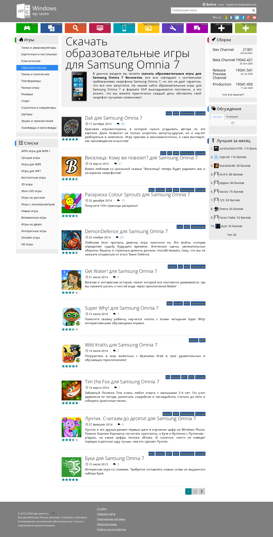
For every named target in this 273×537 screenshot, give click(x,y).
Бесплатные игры (33, 177)
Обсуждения (226, 108)
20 (122, 237)
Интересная (187, 113)
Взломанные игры (34, 217)
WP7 (169, 190)
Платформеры (31, 81)
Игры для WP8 (31, 164)
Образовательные (34, 68)
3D (167, 377)
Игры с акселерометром (38, 204)
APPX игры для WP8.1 (36, 151)
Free (169, 113)
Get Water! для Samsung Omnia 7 (121, 271)
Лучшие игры (30, 158)
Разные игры (30, 88)
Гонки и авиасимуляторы (38, 48)
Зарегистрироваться (241, 4)
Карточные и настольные (39, 54)
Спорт (25, 101)
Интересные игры (34, 231)
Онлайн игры (30, 237)
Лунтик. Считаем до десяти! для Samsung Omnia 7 (140, 418)
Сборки (221, 39)
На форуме (232, 116)
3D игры (27, 184)
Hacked (160, 190)
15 (123, 200)
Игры (26, 39)
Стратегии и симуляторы (38, 107)
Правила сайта (106, 514)
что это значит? (233, 94)
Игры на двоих (31, 224)
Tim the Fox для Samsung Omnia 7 (122, 381)
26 (123, 124)
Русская (200, 113)
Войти (209, 4)
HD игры (27, 244)
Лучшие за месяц (231, 140)
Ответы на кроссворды (111, 529)
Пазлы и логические (35, 74)
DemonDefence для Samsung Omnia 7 (126, 231)
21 (120, 164)
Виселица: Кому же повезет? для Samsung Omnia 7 (141, 157)
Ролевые (27, 94)
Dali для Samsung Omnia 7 (114, 117)
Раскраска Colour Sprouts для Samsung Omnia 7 (137, 194)
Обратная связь (107, 524)
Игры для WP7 (31, 171)
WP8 (176, 113)
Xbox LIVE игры (31, 191)
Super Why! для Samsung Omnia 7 (122, 308)
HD (169, 153)
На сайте (217, 116)
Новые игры (29, 211)
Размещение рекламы (111, 519)
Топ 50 (231, 235)
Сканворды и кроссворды (39, 127)
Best (151, 190)
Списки (28, 143)
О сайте (102, 508)
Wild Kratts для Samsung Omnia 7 (121, 344)
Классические (31, 61)
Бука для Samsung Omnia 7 (114, 458)
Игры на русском (33, 197)
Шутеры (27, 114)
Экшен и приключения (37, 121)
